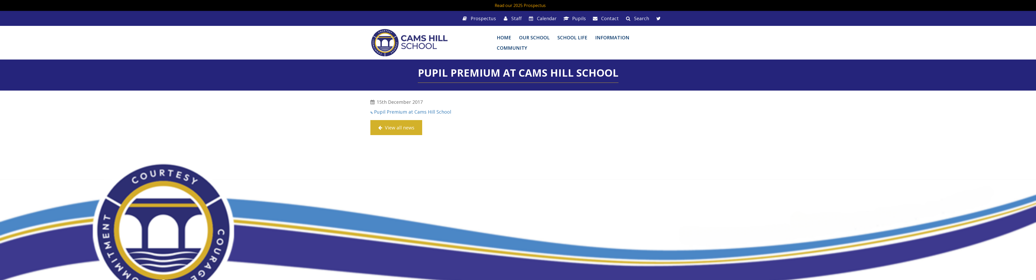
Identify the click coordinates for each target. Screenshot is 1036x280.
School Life (572, 37)
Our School (534, 37)
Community (512, 48)
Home (504, 37)
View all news (396, 127)
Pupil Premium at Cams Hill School (412, 112)
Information (612, 37)
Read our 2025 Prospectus (520, 5)
